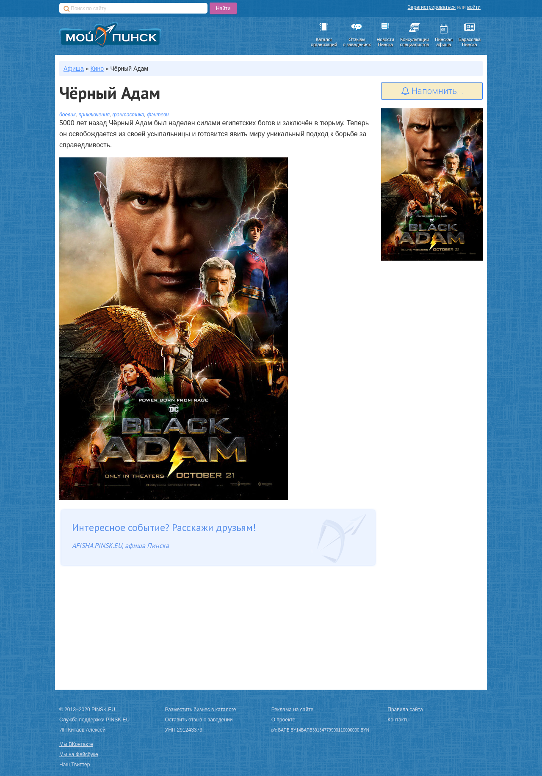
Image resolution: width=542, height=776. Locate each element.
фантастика (128, 115)
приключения (94, 115)
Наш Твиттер (74, 765)
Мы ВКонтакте (76, 744)
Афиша (74, 68)
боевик (67, 115)
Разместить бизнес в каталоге (200, 710)
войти (474, 7)
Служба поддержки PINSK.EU (94, 720)
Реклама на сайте (292, 710)
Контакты (398, 720)
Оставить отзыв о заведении (199, 720)
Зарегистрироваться (432, 7)
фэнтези (158, 115)
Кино (97, 68)
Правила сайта (405, 710)
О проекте (283, 720)
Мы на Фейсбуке (78, 754)
